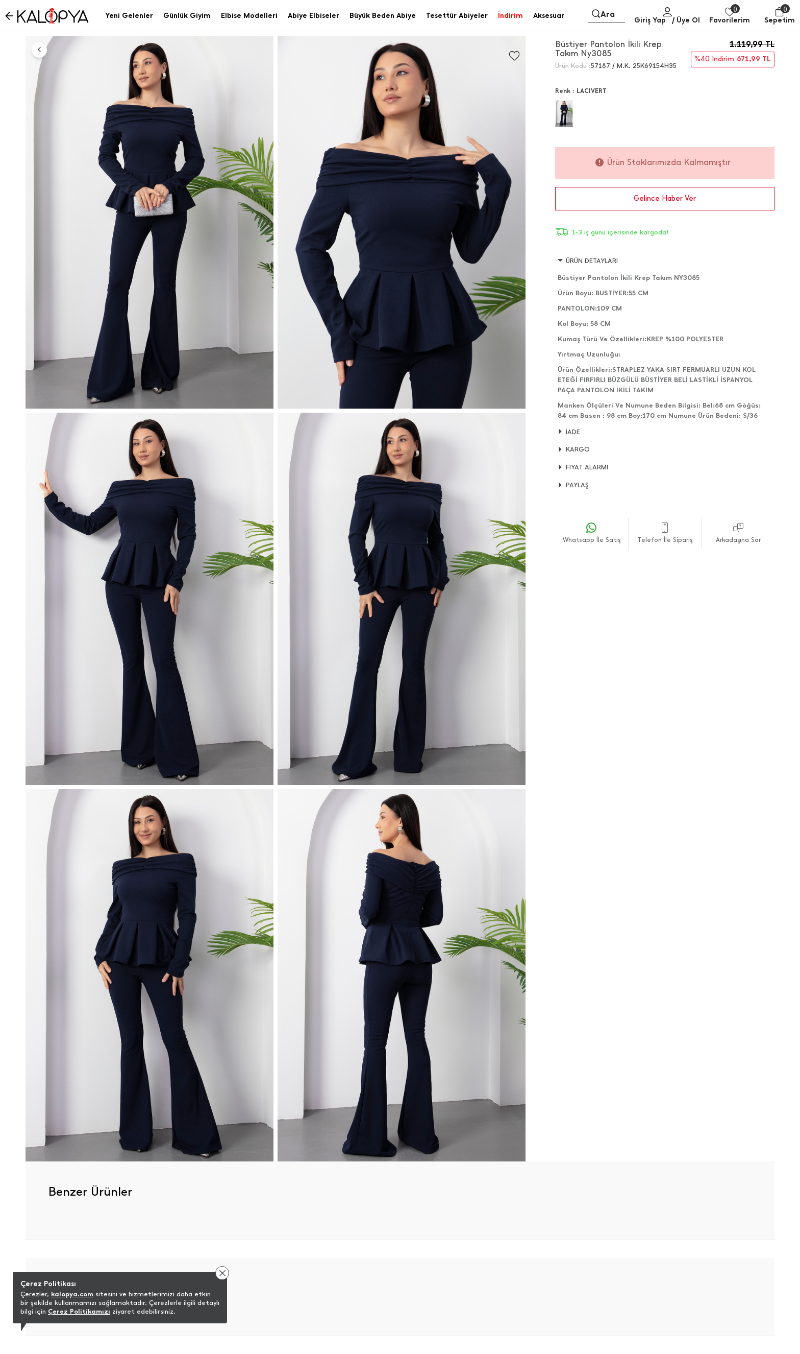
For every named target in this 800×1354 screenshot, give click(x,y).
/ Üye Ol (686, 20)
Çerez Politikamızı (79, 1311)
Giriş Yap (650, 20)
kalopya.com (72, 1294)
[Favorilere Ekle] (514, 56)
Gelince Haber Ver (665, 198)
